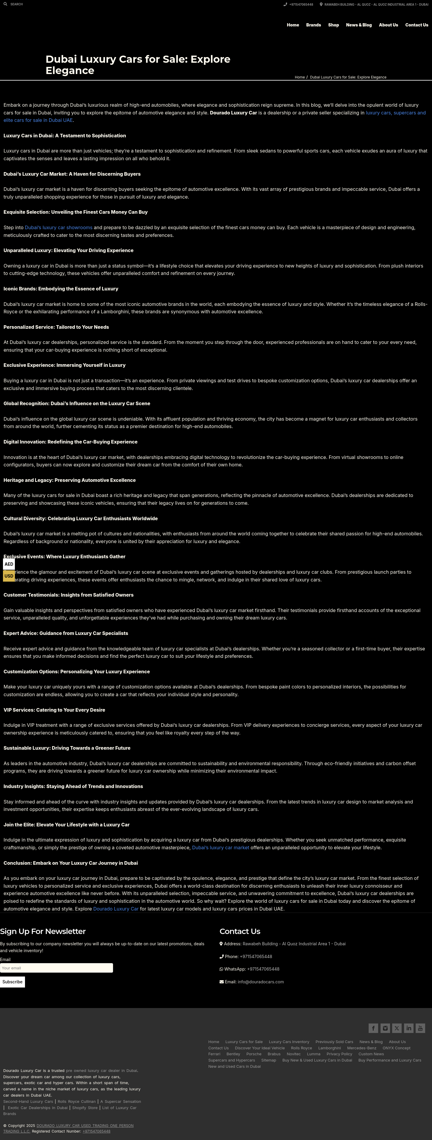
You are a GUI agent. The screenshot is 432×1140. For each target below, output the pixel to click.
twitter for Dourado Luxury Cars (397, 1028)
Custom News (371, 1053)
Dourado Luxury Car (116, 909)
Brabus (274, 1053)
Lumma (313, 1053)
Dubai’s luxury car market (220, 847)
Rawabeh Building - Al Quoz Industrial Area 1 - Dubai (294, 943)
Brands (313, 24)
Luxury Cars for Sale (244, 1041)
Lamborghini (329, 1047)
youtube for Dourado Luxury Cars (420, 1028)
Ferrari (214, 1053)
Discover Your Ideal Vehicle (260, 1047)
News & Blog (359, 24)
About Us (388, 24)
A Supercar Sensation (120, 1101)
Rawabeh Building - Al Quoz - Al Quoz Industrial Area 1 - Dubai (374, 4)
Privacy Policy (339, 1053)
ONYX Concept (396, 1047)
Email (56, 963)
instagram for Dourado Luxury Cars (385, 1028)
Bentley (233, 1053)
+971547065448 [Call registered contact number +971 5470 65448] (96, 1131)
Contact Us (417, 24)
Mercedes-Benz (361, 1047)
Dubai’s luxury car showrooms (59, 227)
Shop (333, 24)
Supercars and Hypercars (231, 1060)
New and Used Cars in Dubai (234, 1066)
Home (293, 24)
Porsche (253, 1053)
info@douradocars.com (261, 981)
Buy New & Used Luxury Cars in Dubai (317, 1060)
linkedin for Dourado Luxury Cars (409, 1028)
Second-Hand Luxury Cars (28, 1101)
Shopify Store (85, 1107)
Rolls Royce (301, 1047)
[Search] (6, 4)
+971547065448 (298, 4)
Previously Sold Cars (334, 1041)
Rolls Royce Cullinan (77, 1101)
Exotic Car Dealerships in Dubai (38, 1107)
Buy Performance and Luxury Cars (390, 1060)
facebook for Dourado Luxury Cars (373, 1028)
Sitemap (268, 1060)
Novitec (294, 1053)
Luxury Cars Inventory (289, 1041)
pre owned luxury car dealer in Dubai (101, 1070)
